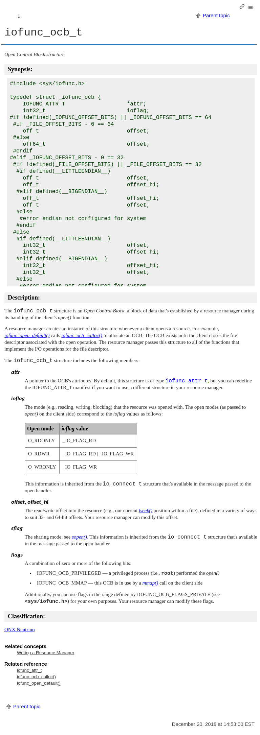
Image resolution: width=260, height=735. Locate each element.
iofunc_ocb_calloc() (36, 676)
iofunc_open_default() (39, 683)
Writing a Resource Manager (45, 652)
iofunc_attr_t (29, 670)
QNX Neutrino (19, 629)
